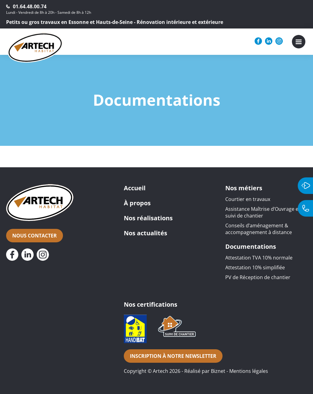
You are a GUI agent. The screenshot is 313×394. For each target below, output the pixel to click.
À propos (137, 203)
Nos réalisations (148, 218)
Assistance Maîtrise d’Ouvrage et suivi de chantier (262, 212)
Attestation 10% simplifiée (255, 267)
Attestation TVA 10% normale (259, 257)
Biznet (218, 371)
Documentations (250, 246)
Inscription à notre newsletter (173, 356)
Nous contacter (34, 235)
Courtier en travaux (247, 199)
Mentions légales (248, 371)
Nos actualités (145, 233)
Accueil (134, 188)
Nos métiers (243, 188)
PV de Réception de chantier (257, 277)
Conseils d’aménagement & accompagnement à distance (258, 229)
